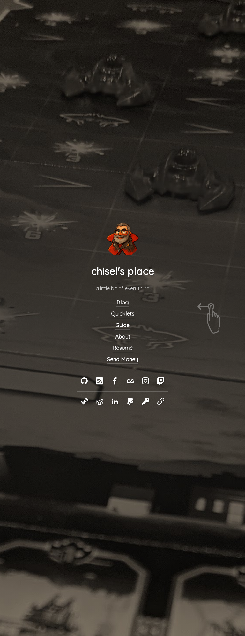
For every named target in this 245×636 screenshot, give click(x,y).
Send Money (122, 359)
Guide (122, 325)
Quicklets (122, 313)
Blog (122, 302)
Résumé (122, 347)
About (122, 336)
